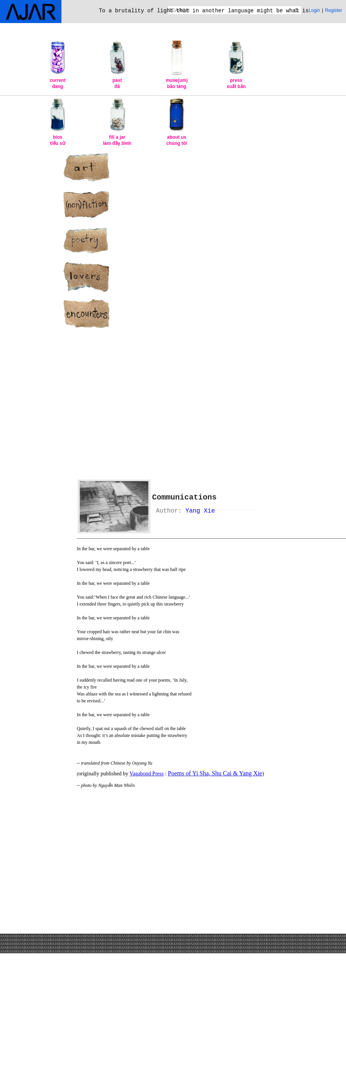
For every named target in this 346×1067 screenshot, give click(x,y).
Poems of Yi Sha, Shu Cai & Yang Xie (215, 773)
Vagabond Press (146, 774)
